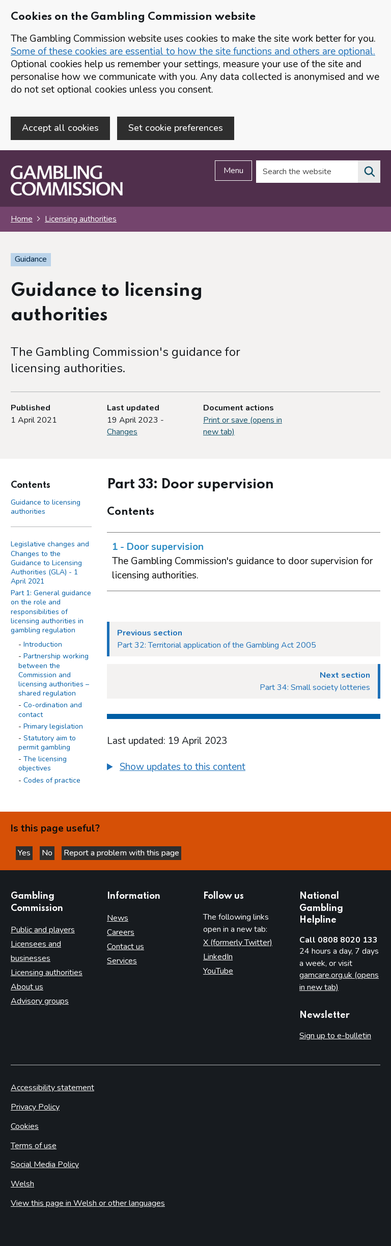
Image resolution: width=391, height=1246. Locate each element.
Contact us (125, 946)
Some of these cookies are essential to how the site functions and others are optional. (193, 51)
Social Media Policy (45, 1164)
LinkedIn (218, 956)
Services (122, 960)
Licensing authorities (81, 219)
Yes (25, 853)
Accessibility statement (52, 1087)
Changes (122, 431)
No (48, 853)
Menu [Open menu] (233, 170)
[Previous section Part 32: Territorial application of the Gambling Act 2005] (243, 639)
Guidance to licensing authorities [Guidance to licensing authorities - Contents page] (45, 506)
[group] (243, 768)
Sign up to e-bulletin (335, 1035)
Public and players (43, 929)
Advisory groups (40, 1001)
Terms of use (34, 1145)
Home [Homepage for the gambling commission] (22, 219)
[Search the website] (369, 171)
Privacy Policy (35, 1107)
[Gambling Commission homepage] (67, 193)
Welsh (22, 1183)
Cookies (25, 1126)
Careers (120, 932)
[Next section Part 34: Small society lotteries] (243, 681)
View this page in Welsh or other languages (88, 1203)
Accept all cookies (60, 128)
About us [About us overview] (27, 986)
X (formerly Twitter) (237, 942)
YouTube (218, 971)
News (117, 918)
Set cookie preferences (175, 128)
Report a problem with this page (121, 853)
